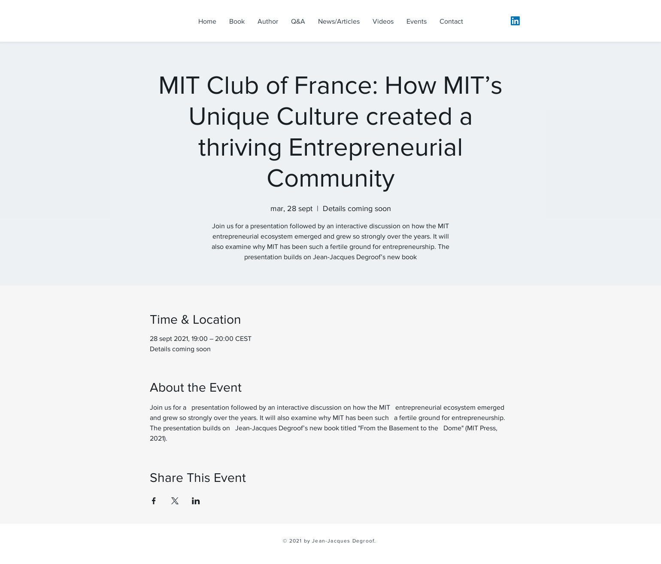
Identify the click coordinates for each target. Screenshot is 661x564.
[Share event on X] (175, 500)
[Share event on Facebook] (154, 500)
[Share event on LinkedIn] (196, 500)
